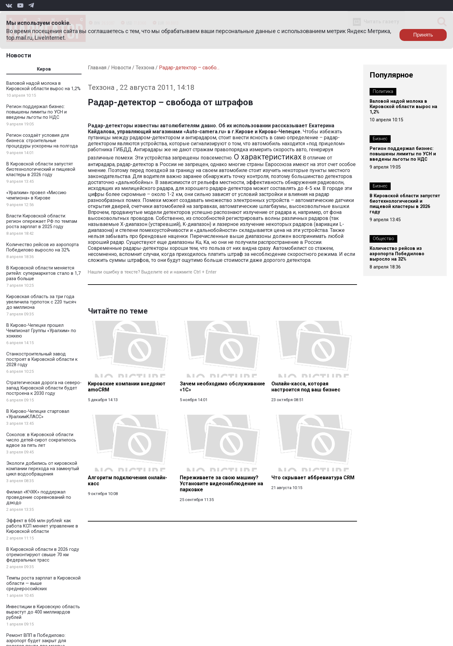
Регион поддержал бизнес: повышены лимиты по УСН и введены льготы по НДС (36, 112)
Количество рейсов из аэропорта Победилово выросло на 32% (42, 247)
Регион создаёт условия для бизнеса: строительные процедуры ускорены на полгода (42, 141)
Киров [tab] (44, 69)
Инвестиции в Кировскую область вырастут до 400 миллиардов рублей (43, 612)
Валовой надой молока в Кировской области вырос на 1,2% (43, 86)
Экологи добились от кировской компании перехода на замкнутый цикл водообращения (42, 469)
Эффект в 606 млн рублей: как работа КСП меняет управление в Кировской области (42, 526)
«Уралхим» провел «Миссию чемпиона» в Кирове (36, 195)
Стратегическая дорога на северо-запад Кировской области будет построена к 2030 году (44, 388)
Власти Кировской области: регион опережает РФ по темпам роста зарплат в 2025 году (41, 221)
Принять (423, 34)
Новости (18, 55)
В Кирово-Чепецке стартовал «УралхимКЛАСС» (37, 414)
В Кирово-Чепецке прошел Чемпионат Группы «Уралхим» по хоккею (41, 331)
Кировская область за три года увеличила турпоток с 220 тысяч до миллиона (41, 302)
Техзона (145, 68)
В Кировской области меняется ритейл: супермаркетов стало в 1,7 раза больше (43, 273)
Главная (97, 68)
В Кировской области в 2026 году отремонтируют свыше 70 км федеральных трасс (42, 555)
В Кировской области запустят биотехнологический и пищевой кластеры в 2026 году (40, 169)
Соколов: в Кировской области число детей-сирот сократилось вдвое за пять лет (41, 440)
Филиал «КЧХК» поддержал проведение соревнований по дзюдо (38, 497)
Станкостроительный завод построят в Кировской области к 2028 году (41, 359)
